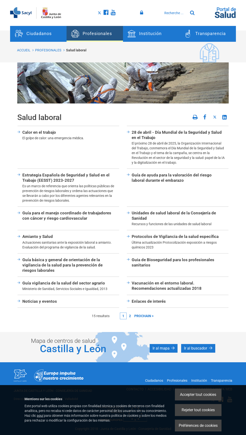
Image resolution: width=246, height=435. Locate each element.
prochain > (144, 316)
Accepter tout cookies (198, 394)
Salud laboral (76, 50)
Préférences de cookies (198, 425)
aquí (40, 415)
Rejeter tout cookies (198, 410)
